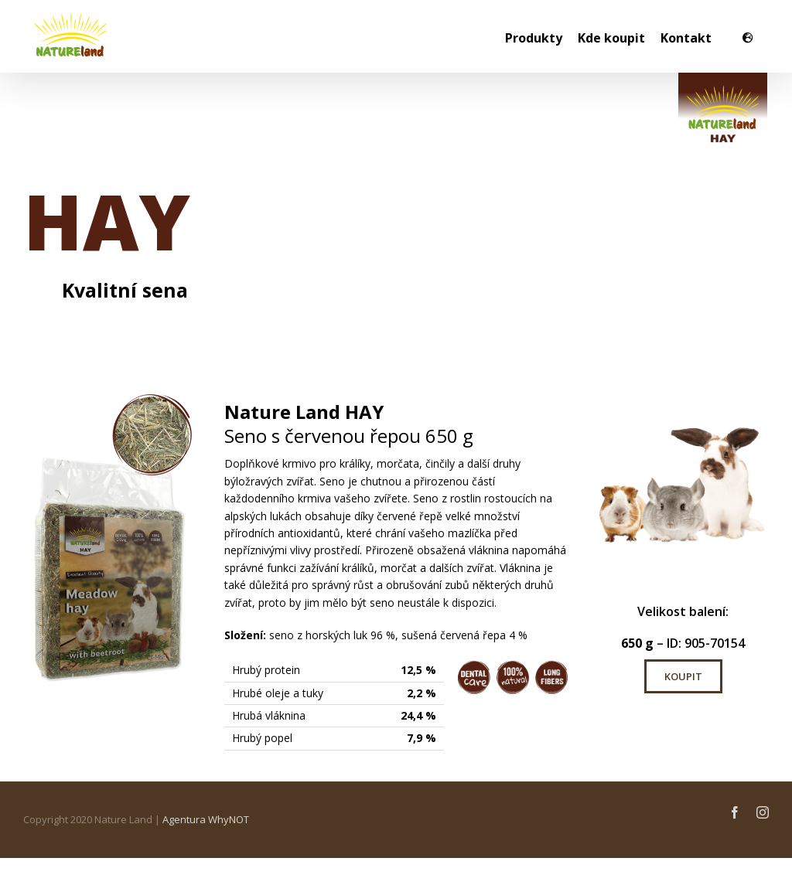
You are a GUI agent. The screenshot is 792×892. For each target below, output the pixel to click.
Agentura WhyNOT (205, 819)
